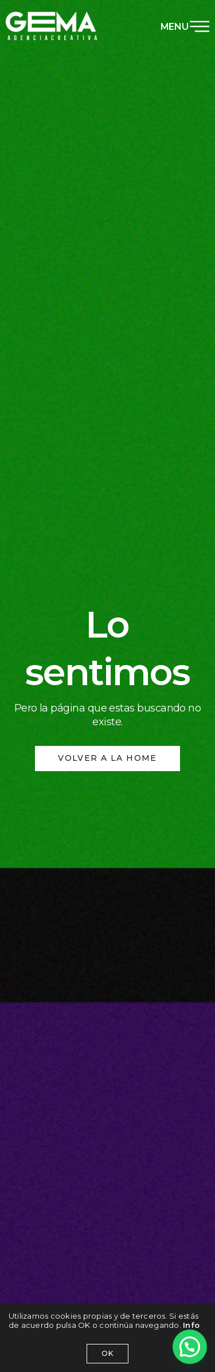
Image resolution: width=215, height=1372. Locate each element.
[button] (190, 1347)
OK (107, 1353)
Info (191, 1325)
